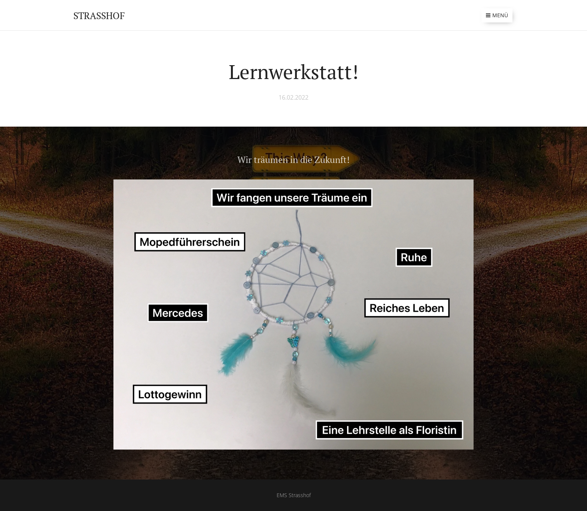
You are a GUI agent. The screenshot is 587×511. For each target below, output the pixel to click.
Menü (497, 15)
